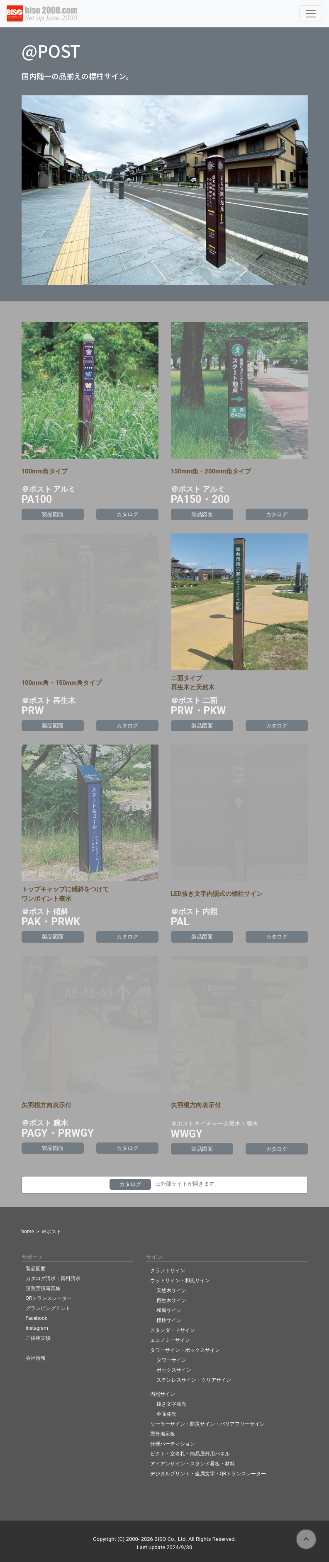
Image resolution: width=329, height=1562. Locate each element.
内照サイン (162, 1394)
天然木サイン (171, 1290)
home (28, 1232)
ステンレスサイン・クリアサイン (193, 1380)
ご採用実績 (38, 1338)
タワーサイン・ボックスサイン (185, 1350)
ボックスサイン (173, 1370)
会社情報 (36, 1358)
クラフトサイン (167, 1270)
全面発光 (166, 1414)
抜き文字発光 (171, 1404)
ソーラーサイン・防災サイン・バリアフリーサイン (207, 1424)
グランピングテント (48, 1308)
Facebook (36, 1318)
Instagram (37, 1328)
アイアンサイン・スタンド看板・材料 (192, 1464)
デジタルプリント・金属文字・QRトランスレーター (208, 1474)
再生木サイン (171, 1300)
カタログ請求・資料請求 (53, 1278)
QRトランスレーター (49, 1298)
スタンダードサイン (172, 1330)
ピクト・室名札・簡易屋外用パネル (190, 1454)
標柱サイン (168, 1320)
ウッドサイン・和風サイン (180, 1280)
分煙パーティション (172, 1444)
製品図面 (36, 1268)
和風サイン (168, 1310)
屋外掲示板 (162, 1434)
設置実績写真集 (43, 1288)
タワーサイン (171, 1360)
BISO (160, 1539)
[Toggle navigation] (310, 13)
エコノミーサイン (170, 1340)
